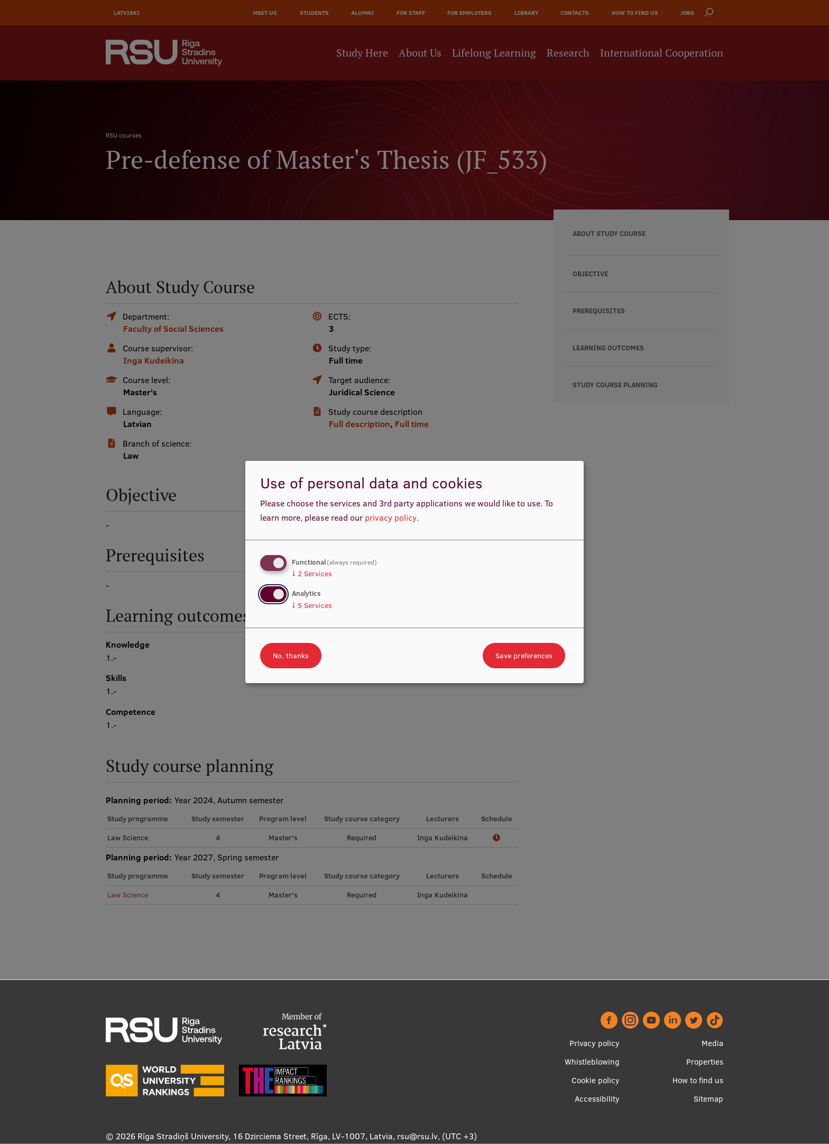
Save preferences (523, 655)
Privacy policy (594, 1043)
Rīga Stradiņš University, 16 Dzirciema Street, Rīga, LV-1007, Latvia (265, 1136)
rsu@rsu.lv (417, 1136)
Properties (704, 1062)
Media (712, 1043)
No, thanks (291, 655)
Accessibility (597, 1099)
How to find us (698, 1080)
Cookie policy (596, 1080)
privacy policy (391, 517)
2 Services (312, 573)
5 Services (312, 605)
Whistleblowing (592, 1062)
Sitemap (708, 1099)
